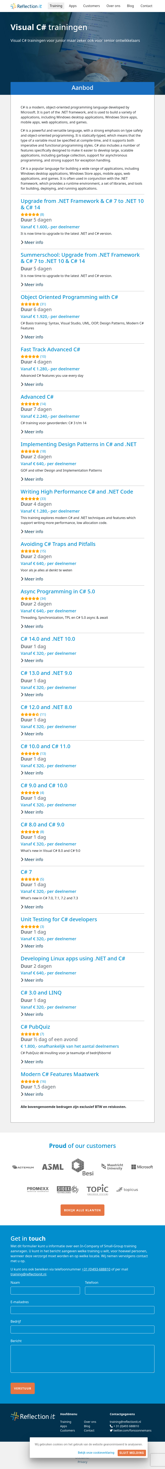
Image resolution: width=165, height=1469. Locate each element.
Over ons (113, 6)
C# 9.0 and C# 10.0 (44, 785)
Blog (130, 6)
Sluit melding (132, 1453)
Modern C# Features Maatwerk (60, 1074)
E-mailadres (20, 1302)
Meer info (33, 242)
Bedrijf (16, 1321)
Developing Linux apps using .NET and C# (73, 958)
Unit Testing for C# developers (59, 919)
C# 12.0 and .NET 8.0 (46, 706)
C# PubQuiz (35, 1026)
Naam (15, 1282)
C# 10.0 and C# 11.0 (45, 746)
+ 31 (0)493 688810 (126, 1426)
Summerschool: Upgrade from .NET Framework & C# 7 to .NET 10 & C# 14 (80, 258)
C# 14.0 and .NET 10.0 (48, 638)
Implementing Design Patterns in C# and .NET (78, 444)
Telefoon (91, 1282)
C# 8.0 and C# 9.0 (42, 824)
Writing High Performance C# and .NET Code (77, 491)
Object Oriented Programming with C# (69, 296)
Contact (146, 6)
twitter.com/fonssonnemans (133, 1430)
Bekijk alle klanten (82, 1210)
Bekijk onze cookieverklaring (96, 1452)
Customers (91, 6)
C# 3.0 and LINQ (41, 992)
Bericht (16, 1341)
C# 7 (26, 871)
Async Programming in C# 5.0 (58, 591)
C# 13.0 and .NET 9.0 (46, 672)
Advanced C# (37, 396)
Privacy (82, 1462)
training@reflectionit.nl (28, 1274)
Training (55, 6)
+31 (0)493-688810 (96, 1269)
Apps (72, 6)
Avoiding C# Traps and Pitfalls (58, 543)
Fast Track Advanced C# (50, 349)
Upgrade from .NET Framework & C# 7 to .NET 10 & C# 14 (82, 204)
